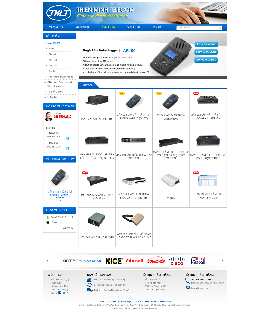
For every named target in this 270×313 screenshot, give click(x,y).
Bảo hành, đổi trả (152, 279)
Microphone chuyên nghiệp (60, 77)
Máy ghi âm (53, 42)
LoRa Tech (53, 97)
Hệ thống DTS (55, 91)
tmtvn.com (133, 308)
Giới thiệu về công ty (60, 279)
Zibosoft (52, 54)
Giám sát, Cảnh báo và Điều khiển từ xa (59, 84)
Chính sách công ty (59, 289)
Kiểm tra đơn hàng (153, 283)
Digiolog (52, 71)
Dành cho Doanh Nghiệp (156, 286)
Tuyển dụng (56, 283)
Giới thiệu (83, 27)
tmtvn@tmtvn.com (182, 305)
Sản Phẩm (108, 27)
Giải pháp (133, 27)
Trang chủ (57, 27)
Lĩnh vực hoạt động (59, 286)
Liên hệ (156, 27)
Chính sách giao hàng (155, 289)
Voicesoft (52, 60)
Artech (51, 48)
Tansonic (52, 65)
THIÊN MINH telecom (58, 13)
